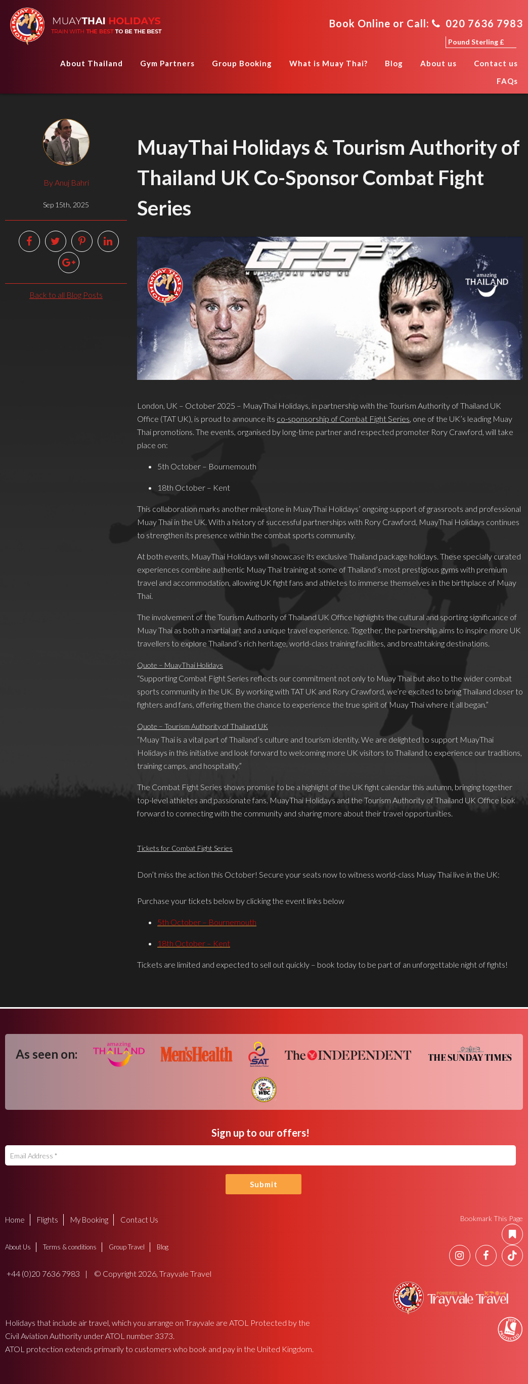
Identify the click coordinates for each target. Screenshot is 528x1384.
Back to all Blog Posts (66, 294)
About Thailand (91, 63)
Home (41, 66)
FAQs (507, 80)
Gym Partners (167, 63)
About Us (18, 1247)
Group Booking (242, 63)
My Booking (89, 1219)
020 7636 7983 (477, 23)
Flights (47, 1219)
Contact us (496, 63)
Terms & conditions (70, 1247)
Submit (264, 1184)
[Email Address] (260, 1155)
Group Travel (127, 1247)
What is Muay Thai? (328, 63)
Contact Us (139, 1219)
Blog (394, 63)
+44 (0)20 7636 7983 (42, 1273)
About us (438, 63)
